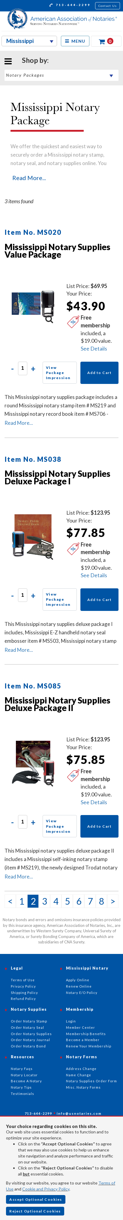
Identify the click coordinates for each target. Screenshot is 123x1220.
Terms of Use (23, 980)
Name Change (78, 1075)
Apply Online (77, 980)
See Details (94, 348)
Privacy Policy (23, 986)
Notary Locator (24, 1075)
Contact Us (107, 6)
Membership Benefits (86, 1034)
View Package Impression (58, 372)
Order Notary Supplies (31, 1034)
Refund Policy (23, 999)
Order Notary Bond (28, 1046)
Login (71, 1021)
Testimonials (22, 1094)
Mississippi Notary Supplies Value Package (57, 250)
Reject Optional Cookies (35, 1211)
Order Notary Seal (27, 1027)
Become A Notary (26, 1081)
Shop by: (35, 60)
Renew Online (79, 986)
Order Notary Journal (30, 1040)
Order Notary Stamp (29, 1021)
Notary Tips (21, 1087)
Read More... (29, 177)
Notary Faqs (22, 1069)
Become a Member (83, 1040)
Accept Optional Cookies (35, 1199)
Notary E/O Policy (82, 993)
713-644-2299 (70, 5)
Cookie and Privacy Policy (45, 1188)
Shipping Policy (24, 993)
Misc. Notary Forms (83, 1087)
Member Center (80, 1027)
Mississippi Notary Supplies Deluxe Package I (57, 477)
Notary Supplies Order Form (91, 1081)
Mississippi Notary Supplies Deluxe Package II (57, 704)
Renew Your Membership (88, 1046)
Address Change (81, 1069)
